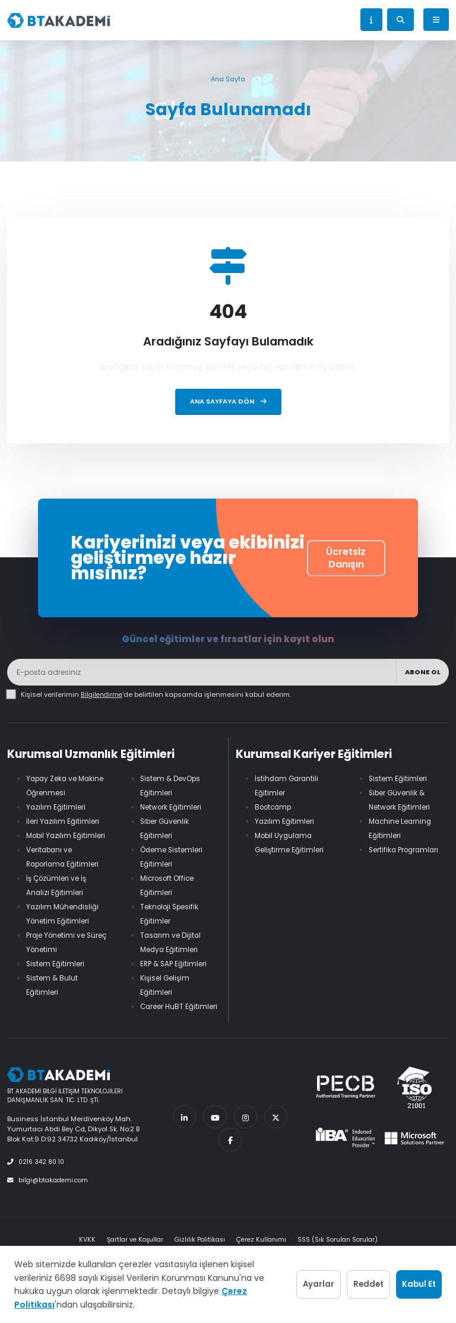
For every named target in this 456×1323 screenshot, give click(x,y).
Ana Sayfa (228, 79)
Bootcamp (275, 807)
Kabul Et (410, 1278)
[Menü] (436, 19)
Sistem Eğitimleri (57, 978)
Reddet (341, 1278)
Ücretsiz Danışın (346, 558)
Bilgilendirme (103, 694)
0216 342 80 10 (38, 1176)
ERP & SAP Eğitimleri (176, 964)
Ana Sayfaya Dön (228, 401)
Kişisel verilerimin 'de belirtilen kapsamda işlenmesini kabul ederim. (157, 694)
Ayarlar (274, 1278)
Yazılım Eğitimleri (57, 807)
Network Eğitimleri (173, 807)
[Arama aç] (400, 19)
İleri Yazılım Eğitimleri (65, 821)
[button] (371, 19)
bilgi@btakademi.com (50, 1193)
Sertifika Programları (407, 850)
